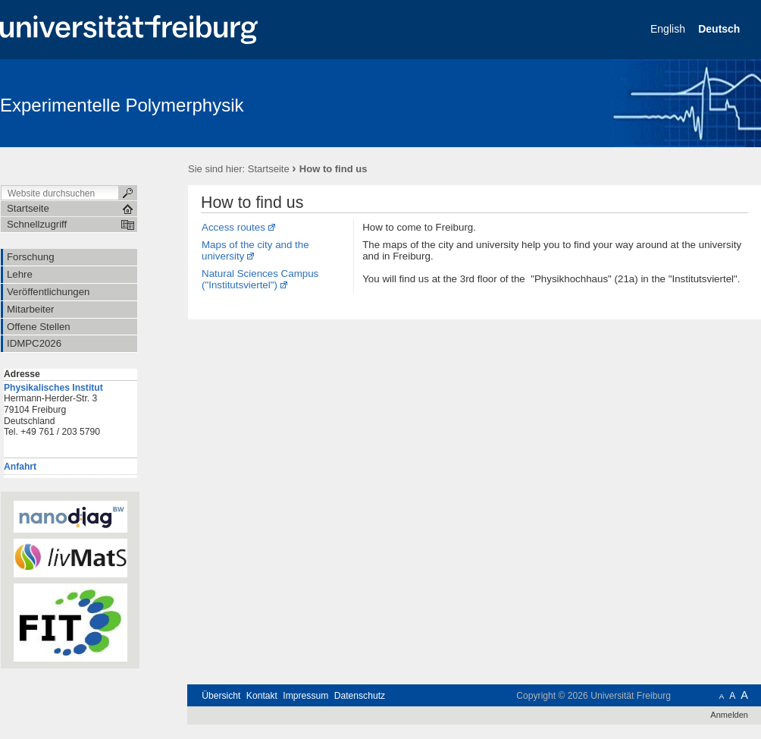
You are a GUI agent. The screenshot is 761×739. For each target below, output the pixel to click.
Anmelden (729, 714)
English (669, 29)
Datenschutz (359, 695)
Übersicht (221, 695)
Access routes (233, 227)
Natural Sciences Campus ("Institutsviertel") (260, 279)
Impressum (305, 695)
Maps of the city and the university (255, 250)
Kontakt (261, 695)
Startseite (269, 169)
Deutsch (720, 29)
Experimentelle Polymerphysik (121, 105)
